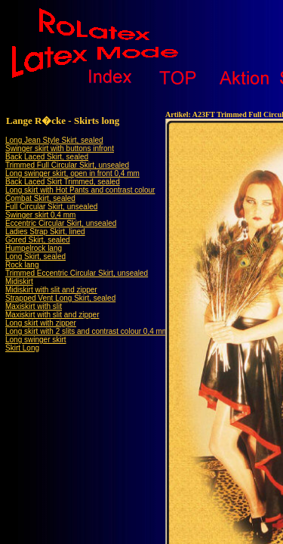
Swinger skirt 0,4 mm (40, 215)
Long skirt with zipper (40, 323)
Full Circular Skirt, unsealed (51, 206)
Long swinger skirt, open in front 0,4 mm (72, 173)
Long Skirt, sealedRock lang (35, 260)
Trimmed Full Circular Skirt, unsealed (67, 165)
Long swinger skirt (35, 339)
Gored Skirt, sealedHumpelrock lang (37, 244)
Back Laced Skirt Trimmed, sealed (62, 182)
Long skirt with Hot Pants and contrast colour (80, 190)
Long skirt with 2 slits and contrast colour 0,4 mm (86, 331)
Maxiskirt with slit (33, 306)
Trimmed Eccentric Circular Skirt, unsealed (76, 273)
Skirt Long (22, 348)
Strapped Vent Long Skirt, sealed (60, 298)
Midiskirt (19, 281)
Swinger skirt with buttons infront (59, 148)
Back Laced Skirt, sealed (46, 157)
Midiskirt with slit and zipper (51, 290)
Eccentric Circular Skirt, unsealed (60, 223)
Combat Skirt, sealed (40, 198)
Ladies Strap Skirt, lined (45, 231)
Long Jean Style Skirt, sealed (54, 140)
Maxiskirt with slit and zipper (52, 315)
